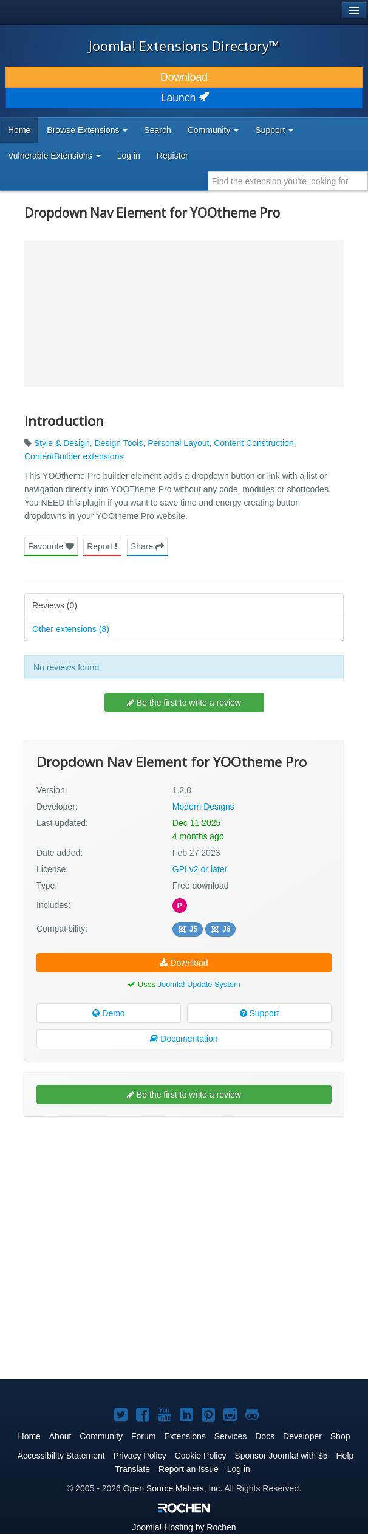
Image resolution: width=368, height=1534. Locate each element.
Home (19, 130)
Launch (184, 98)
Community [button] (213, 130)
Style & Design (62, 443)
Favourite (51, 546)
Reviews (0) (54, 605)
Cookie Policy (201, 1455)
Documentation (183, 1039)
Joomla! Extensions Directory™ (184, 45)
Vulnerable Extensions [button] (54, 155)
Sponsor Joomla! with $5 (280, 1455)
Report (102, 546)
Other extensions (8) (70, 629)
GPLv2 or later (199, 869)
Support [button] (274, 130)
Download (184, 77)
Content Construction (254, 443)
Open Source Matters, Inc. (172, 1488)
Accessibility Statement (61, 1455)
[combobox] (288, 181)
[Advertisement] (115, 1205)
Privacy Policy (140, 1455)
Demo (108, 1013)
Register (172, 155)
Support (259, 1013)
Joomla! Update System (199, 984)
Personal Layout (178, 443)
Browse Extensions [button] (87, 130)
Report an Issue (188, 1469)
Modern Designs (203, 806)
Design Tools (119, 443)
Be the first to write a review (184, 702)
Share (147, 546)
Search (157, 130)
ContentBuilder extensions (73, 456)
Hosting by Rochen (184, 1527)
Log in (128, 155)
